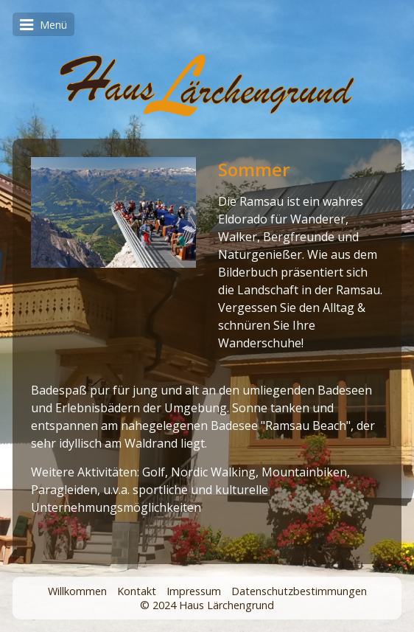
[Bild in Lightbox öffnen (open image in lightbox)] (113, 212)
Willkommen (77, 591)
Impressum (193, 591)
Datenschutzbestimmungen (299, 591)
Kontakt (136, 591)
